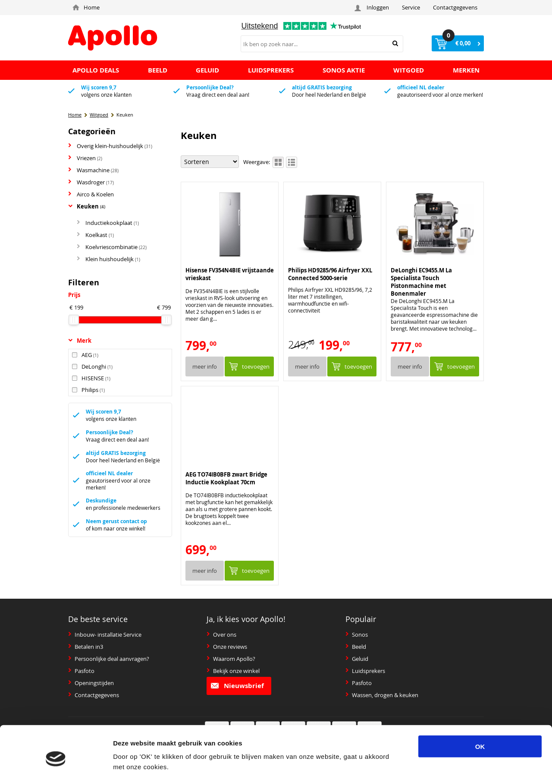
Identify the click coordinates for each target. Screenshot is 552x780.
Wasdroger (91, 182)
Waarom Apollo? (231, 659)
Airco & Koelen (91, 194)
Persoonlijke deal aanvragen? (108, 659)
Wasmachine (93, 170)
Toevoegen (256, 366)
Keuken (86, 206)
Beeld (355, 647)
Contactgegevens (455, 7)
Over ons (221, 634)
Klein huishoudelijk (108, 259)
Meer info (204, 366)
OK (480, 707)
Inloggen (373, 7)
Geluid (356, 659)
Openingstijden (91, 683)
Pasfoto (81, 671)
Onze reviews (227, 647)
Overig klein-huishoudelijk (110, 146)
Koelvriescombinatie (112, 247)
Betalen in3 (85, 647)
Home (86, 7)
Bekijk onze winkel (233, 671)
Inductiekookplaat (108, 223)
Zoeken (395, 43)
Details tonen (456, 763)
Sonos (356, 634)
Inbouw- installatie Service (104, 634)
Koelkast (95, 235)
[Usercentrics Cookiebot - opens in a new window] (56, 763)
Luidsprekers (365, 671)
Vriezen (85, 158)
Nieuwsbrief (237, 685)
